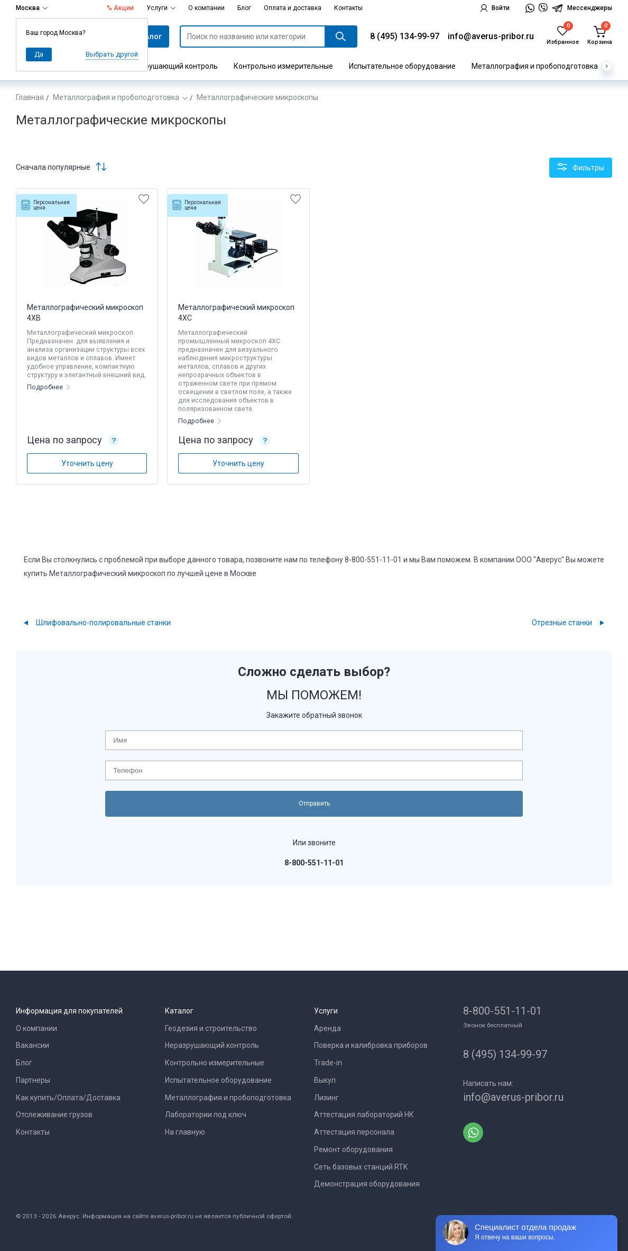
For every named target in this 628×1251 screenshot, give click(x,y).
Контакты (348, 8)
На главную (185, 1132)
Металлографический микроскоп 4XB (85, 312)
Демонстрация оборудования (367, 1184)
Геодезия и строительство (211, 1028)
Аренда (327, 1028)
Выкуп (325, 1080)
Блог (244, 8)
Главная (30, 97)
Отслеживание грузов (54, 1114)
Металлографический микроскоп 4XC (236, 312)
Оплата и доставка (292, 8)
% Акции (120, 8)
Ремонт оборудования (353, 1149)
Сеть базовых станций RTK (361, 1167)
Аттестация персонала (354, 1132)
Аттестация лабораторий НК (364, 1114)
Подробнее (45, 387)
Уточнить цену (87, 463)
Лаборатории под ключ (205, 1114)
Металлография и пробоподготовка (535, 66)
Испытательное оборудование (402, 66)
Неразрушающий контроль (171, 66)
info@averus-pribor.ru (491, 36)
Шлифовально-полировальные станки (103, 622)
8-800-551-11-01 (502, 1011)
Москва (32, 8)
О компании (206, 8)
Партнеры (33, 1080)
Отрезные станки (562, 622)
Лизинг (326, 1097)
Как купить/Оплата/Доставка (68, 1097)
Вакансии (32, 1045)
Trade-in (328, 1062)
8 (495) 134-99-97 (404, 36)
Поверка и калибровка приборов (371, 1045)
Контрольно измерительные (283, 66)
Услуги (161, 8)
